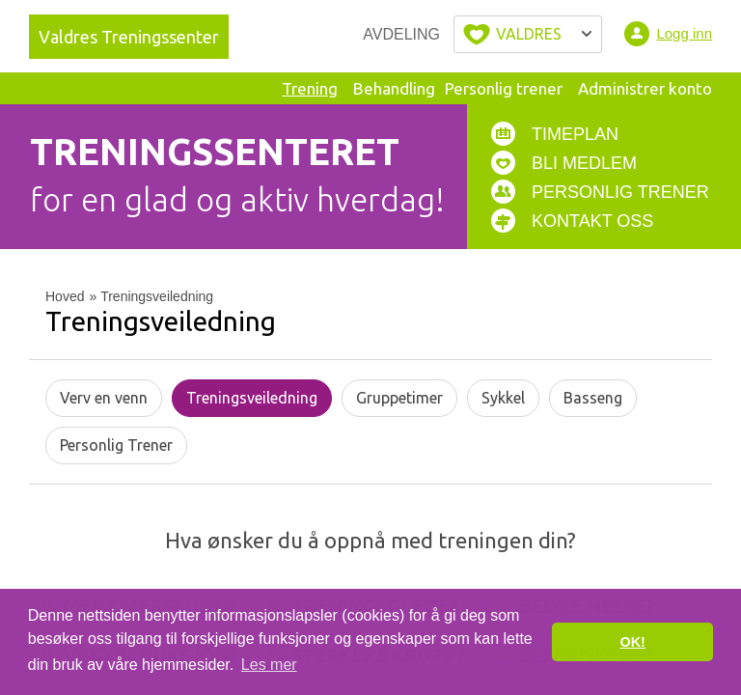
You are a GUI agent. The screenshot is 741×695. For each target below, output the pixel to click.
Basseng (592, 397)
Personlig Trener (116, 445)
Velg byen (527, 34)
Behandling (394, 88)
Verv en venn (104, 397)
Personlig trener (504, 88)
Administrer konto (645, 88)
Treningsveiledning (251, 397)
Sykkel (503, 397)
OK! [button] (632, 642)
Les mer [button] (269, 664)
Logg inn (684, 33)
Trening (310, 88)
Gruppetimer (399, 397)
